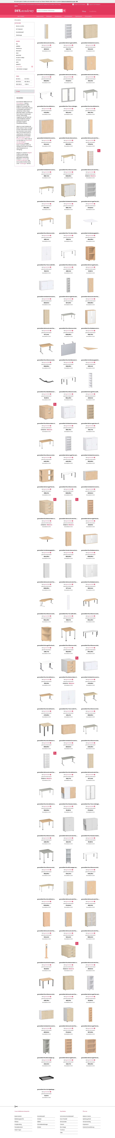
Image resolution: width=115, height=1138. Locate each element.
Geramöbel (19, 66)
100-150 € (18, 81)
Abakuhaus (19, 48)
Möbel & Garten (87, 1116)
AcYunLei (18, 60)
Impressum (86, 1124)
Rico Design (63, 1127)
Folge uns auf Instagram (94, 4)
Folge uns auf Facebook (80, 4)
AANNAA (18, 46)
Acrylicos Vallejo (20, 57)
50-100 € (27, 79)
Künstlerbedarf (68, 16)
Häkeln (39, 1121)
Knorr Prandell (63, 1119)
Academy (92, 11)
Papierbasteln (78, 16)
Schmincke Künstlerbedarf (67, 1116)
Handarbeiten (58, 16)
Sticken (39, 1127)
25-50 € (18, 79)
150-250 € (27, 81)
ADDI (17, 62)
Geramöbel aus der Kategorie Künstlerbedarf (24, 142)
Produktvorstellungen (22, 160)
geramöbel (47, 45)
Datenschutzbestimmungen (68, 1)
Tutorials (24, 159)
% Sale (18, 91)
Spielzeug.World (87, 1119)
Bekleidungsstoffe (19, 1119)
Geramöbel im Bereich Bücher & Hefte (23, 138)
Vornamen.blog (87, 1121)
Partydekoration (19, 1127)
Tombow (62, 1130)
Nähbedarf (49, 16)
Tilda (61, 1132)
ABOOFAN (18, 55)
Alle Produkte (21, 16)
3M (17, 44)
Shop (84, 11)
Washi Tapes (18, 1130)
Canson (62, 1124)
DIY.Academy (20, 103)
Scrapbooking (18, 1124)
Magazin (30, 152)
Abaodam (18, 51)
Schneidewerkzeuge (42, 1124)
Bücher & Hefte (20, 26)
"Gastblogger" (23, 163)
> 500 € (27, 84)
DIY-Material (19, 29)
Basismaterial (40, 16)
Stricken (39, 1119)
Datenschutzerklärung (88, 1127)
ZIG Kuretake (63, 1121)
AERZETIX (18, 64)
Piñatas (16, 1121)
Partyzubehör (88, 16)
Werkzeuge (19, 35)
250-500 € (19, 84)
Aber (17, 53)
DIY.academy (18, 20)
